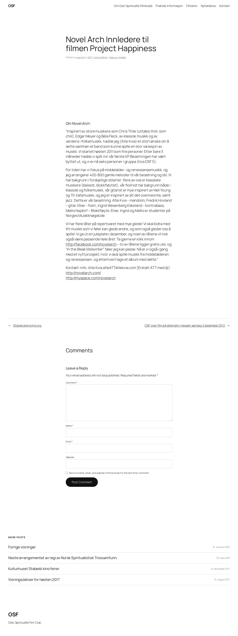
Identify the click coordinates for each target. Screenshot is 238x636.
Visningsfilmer (100, 57)
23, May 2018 (223, 557)
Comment (72, 382)
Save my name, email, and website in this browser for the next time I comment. (109, 472)
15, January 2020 (221, 547)
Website (70, 457)
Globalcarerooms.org (27, 325)
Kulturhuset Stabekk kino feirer (33, 569)
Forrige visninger (22, 547)
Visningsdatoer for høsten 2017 (34, 580)
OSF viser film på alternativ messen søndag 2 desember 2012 (185, 325)
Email (69, 441)
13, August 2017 (222, 579)
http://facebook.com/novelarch (91, 244)
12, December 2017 (220, 568)
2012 (90, 57)
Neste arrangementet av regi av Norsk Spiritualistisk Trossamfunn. (63, 558)
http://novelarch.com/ (83, 272)
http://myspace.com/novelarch (91, 277)
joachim (81, 57)
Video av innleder (117, 57)
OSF (11, 5)
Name (69, 425)
